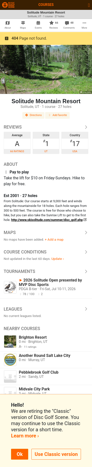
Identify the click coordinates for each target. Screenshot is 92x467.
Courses (45, 5)
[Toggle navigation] (89, 5)
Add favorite (57, 115)
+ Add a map (54, 239)
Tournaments (46, 271)
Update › (57, 259)
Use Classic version (56, 454)
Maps (46, 232)
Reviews (46, 127)
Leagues (46, 309)
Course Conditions (46, 252)
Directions (33, 115)
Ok (19, 454)
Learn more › (25, 436)
